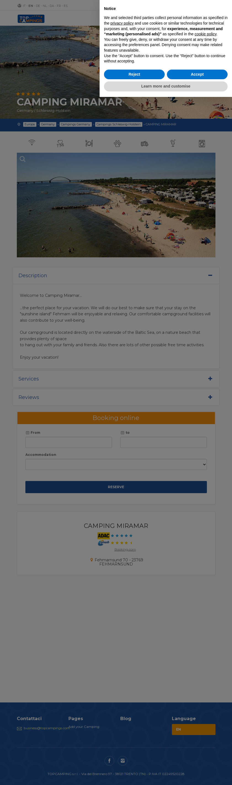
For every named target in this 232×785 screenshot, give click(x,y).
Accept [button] (197, 74)
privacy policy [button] (122, 23)
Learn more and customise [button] (165, 86)
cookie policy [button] (205, 34)
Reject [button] (134, 74)
